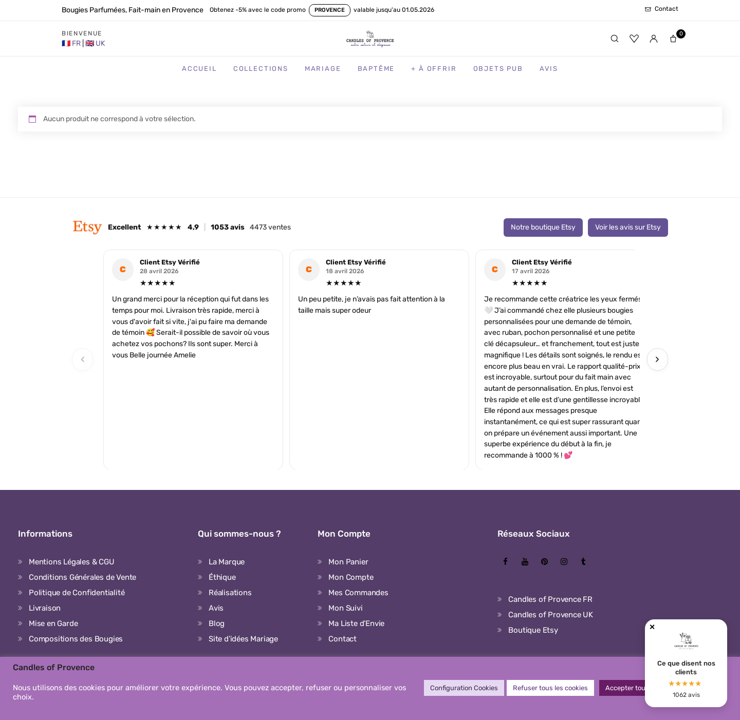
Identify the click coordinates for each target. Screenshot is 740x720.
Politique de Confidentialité (76, 592)
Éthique (222, 577)
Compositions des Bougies (76, 638)
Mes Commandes (358, 592)
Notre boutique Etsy (543, 227)
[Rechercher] (614, 38)
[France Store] (72, 43)
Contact (342, 638)
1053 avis (228, 227)
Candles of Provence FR (550, 599)
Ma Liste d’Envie (356, 623)
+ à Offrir (433, 68)
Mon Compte (350, 577)
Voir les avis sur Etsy (628, 227)
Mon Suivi (345, 608)
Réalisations (230, 592)
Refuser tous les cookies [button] (550, 688)
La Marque (227, 561)
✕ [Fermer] (652, 627)
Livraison (45, 608)
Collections (260, 68)
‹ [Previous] (83, 359)
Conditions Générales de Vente (82, 577)
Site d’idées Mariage (243, 638)
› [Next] (657, 359)
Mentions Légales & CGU (72, 561)
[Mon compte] (654, 38)
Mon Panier (348, 561)
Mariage (323, 68)
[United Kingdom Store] (95, 43)
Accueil (199, 68)
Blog (217, 623)
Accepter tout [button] (626, 688)
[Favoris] (634, 38)
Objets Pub (498, 68)
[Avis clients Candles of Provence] (686, 663)
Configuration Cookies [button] (464, 688)
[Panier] (673, 38)
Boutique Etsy (533, 630)
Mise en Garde (53, 623)
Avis (549, 68)
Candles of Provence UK (550, 614)
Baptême (376, 68)
